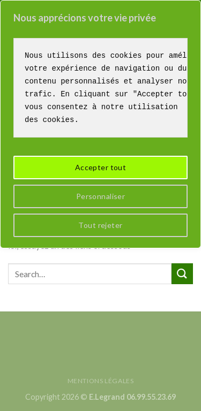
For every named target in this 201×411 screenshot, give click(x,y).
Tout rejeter (100, 225)
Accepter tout (100, 167)
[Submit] (182, 273)
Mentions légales (101, 381)
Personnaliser (100, 196)
